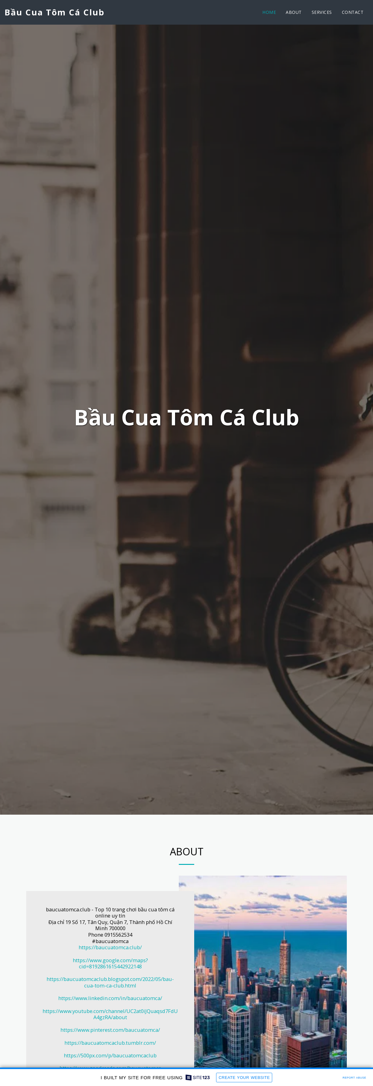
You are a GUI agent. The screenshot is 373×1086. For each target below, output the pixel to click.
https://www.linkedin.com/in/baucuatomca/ (110, 998)
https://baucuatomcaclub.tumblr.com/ (110, 1042)
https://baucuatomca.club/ (110, 947)
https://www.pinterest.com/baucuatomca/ (110, 1029)
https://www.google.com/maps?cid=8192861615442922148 (110, 963)
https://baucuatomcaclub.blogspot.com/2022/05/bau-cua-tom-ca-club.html (110, 982)
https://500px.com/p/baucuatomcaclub (110, 1055)
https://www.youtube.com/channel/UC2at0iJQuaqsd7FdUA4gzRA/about (110, 1014)
